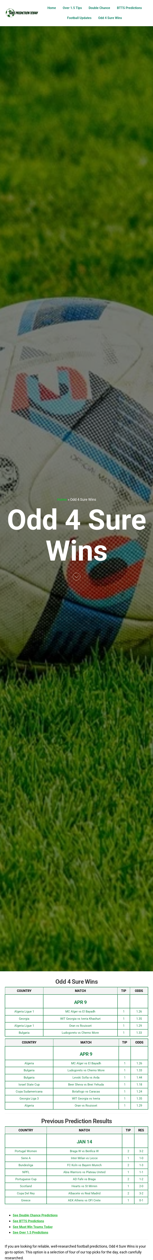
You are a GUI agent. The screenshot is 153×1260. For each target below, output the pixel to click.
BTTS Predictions (129, 8)
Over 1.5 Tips (72, 8)
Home (51, 8)
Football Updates (79, 18)
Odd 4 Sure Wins (110, 18)
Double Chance (99, 8)
